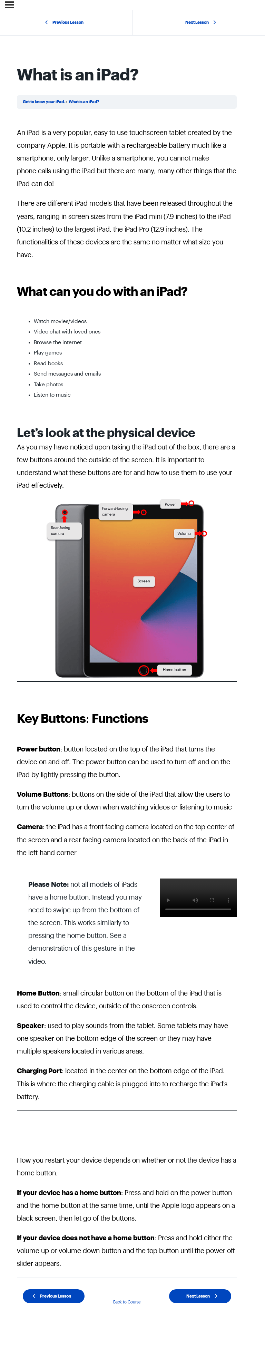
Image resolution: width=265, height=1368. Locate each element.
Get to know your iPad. (44, 102)
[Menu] (9, 5)
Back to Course (126, 1302)
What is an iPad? (84, 102)
